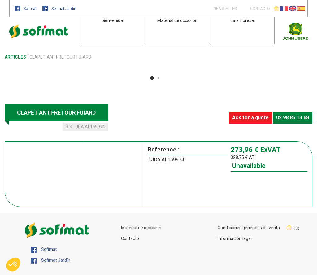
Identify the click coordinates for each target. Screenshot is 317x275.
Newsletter (225, 9)
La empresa (242, 20)
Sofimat (26, 9)
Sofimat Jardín (59, 9)
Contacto (130, 238)
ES (296, 228)
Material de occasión (177, 20)
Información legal (235, 238)
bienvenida (112, 20)
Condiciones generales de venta (249, 227)
